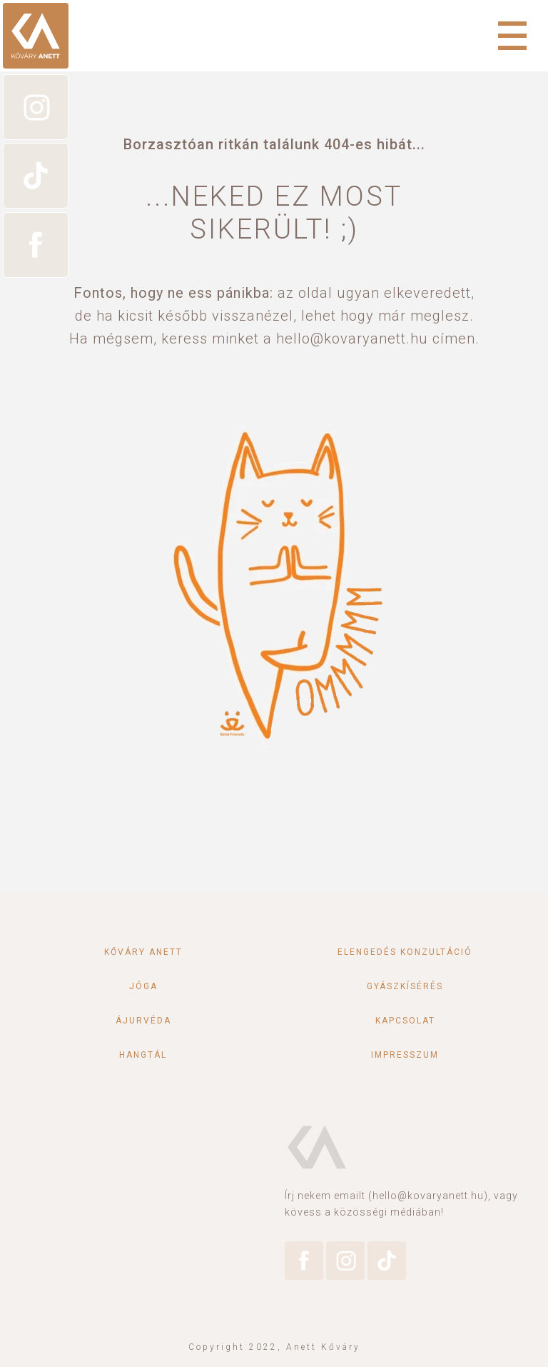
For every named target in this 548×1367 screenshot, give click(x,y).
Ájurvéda (143, 1021)
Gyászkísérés (405, 986)
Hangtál (143, 1055)
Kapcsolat (405, 1021)
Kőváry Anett (143, 952)
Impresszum (405, 1055)
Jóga (143, 986)
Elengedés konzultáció (405, 952)
